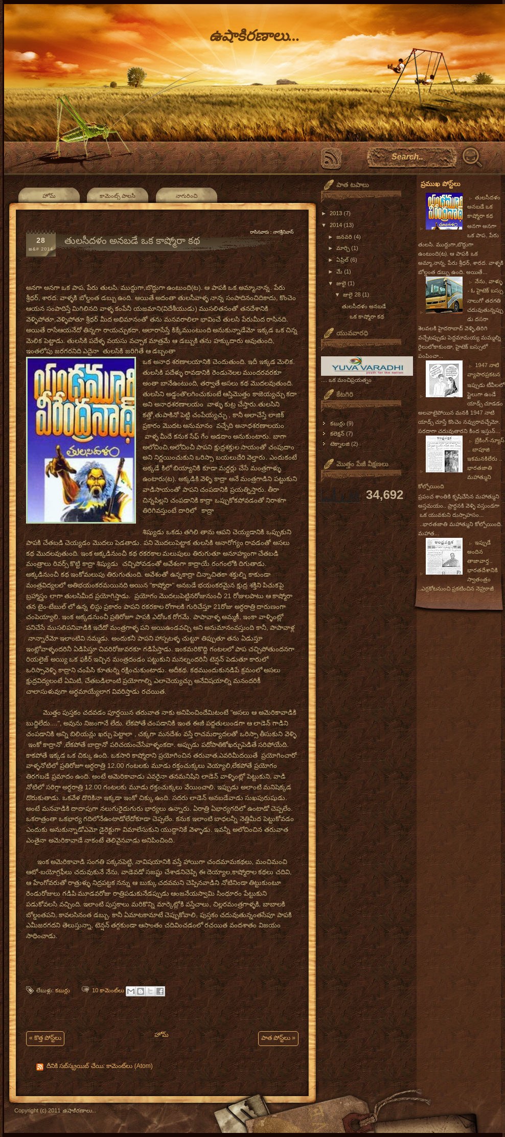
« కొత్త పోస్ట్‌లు (45, 1037)
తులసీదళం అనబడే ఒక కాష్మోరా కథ (132, 240)
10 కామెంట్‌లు (108, 990)
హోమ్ (49, 196)
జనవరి (345, 237)
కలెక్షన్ (337, 433)
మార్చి (343, 248)
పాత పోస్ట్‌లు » (278, 1037)
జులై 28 (352, 294)
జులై (342, 283)
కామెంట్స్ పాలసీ (117, 196)
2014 (337, 225)
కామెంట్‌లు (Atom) (129, 1066)
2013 (337, 213)
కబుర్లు (62, 990)
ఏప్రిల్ (343, 260)
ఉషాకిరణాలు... (254, 35)
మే (340, 271)
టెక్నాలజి (340, 444)
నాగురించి (186, 196)
